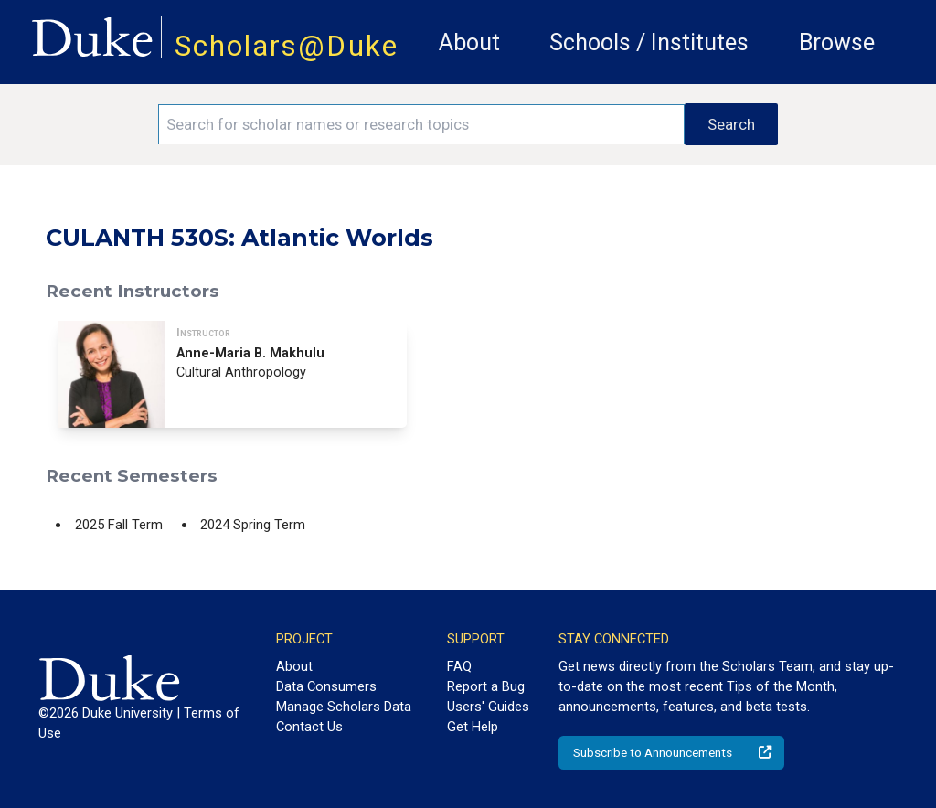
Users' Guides (488, 706)
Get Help (472, 726)
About (469, 42)
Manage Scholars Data (343, 706)
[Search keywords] (421, 124)
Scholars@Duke (287, 46)
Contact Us (309, 726)
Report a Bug (486, 686)
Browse (837, 42)
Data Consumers (326, 686)
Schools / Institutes (649, 42)
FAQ (459, 666)
